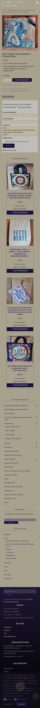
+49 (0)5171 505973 (9, 6)
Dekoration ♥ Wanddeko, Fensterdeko (16, 405)
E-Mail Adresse (8, 119)
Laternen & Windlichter (11, 463)
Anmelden (6, 2)
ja (4, 141)
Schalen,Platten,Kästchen (13, 438)
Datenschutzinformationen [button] (13, 696)
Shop (5, 538)
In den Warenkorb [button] (20, 212)
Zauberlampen (8, 467)
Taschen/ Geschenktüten (18, 88)
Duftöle (6, 479)
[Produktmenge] (6, 80)
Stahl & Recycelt (9, 413)
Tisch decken (8, 447)
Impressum (7, 630)
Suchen (11, 522)
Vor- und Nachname (10, 112)
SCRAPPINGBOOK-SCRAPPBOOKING (16, 409)
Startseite (7, 534)
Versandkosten (22, 63)
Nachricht (6, 125)
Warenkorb (7, 563)
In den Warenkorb (22, 80)
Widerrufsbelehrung (10, 636)
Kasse (6, 567)
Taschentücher (8, 491)
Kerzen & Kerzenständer (11, 451)
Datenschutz (7, 138)
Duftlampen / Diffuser (10, 475)
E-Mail (18, 2)
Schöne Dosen (10, 434)
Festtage (7, 443)
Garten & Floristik (9, 459)
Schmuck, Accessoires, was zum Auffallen (17, 471)
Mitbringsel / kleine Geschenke (13, 487)
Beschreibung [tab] (8, 96)
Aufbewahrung (8, 423)
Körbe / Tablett (10, 430)
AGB (5, 571)
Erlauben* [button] (21, 704)
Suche (9, 595)
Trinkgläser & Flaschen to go (12, 455)
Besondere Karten (9, 483)
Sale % (6, 502)
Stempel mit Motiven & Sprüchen (14, 494)
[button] (34, 19)
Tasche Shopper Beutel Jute (19, 91)
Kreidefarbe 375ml (9, 498)
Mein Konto (7, 574)
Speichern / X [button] (9, 704)
